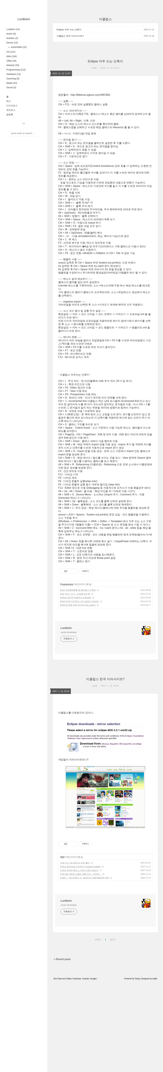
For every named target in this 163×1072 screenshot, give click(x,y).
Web (11, 56)
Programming (16, 69)
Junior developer (68, 632)
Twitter (68, 1023)
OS (10, 52)
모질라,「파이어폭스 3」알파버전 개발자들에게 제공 (84, 922)
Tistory (137, 1023)
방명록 (9, 114)
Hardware (13, 74)
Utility (11, 60)
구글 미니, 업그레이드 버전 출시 (75, 907)
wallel (154, 1023)
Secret (11, 87)
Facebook (77, 1023)
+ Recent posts (62, 1003)
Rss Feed (58, 1023)
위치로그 (10, 110)
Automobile (18, 47)
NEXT (112, 983)
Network (12, 65)
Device (12, 42)
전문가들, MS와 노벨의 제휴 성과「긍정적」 (80, 918)
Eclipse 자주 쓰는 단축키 (69, 29)
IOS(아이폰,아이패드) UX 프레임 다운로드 (79, 601)
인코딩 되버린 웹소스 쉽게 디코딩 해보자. (79, 915)
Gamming (12, 78)
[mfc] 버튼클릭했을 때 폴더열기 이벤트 (78, 590)
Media (11, 83)
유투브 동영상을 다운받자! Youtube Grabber (80, 911)
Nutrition (12, 38)
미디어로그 (12, 105)
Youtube (85, 1023)
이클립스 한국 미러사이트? (70, 36)
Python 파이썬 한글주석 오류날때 (75, 597)
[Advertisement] (105, 730)
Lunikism (24, 19)
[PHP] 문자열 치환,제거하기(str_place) (78, 605)
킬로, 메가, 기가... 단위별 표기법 (75, 594)
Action (11, 33)
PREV (97, 983)
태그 (8, 101)
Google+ (93, 1023)
